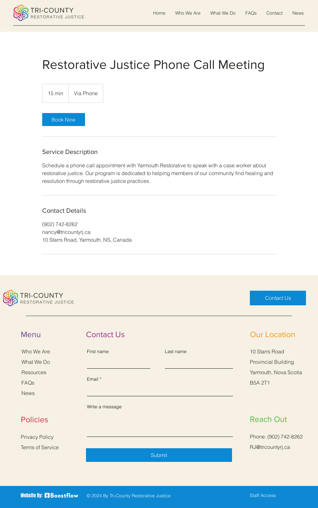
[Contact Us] (278, 298)
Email (92, 379)
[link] (63, 119)
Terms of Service (40, 447)
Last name (176, 351)
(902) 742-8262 (285, 436)
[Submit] (159, 455)
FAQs (27, 382)
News (28, 393)
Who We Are (35, 351)
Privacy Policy (37, 437)
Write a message (104, 406)
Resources (33, 372)
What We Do (35, 362)
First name (98, 351)
